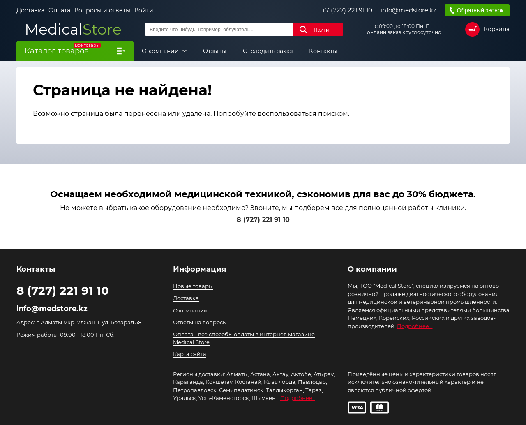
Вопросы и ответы (102, 10)
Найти (321, 30)
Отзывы (214, 51)
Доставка (30, 10)
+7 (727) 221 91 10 (347, 10)
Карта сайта (189, 354)
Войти (143, 10)
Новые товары (193, 286)
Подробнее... (415, 326)
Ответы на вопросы (200, 322)
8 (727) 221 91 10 (263, 220)
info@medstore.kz (408, 10)
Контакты (323, 51)
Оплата (59, 10)
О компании (161, 51)
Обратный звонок (480, 10)
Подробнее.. (297, 398)
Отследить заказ (268, 51)
